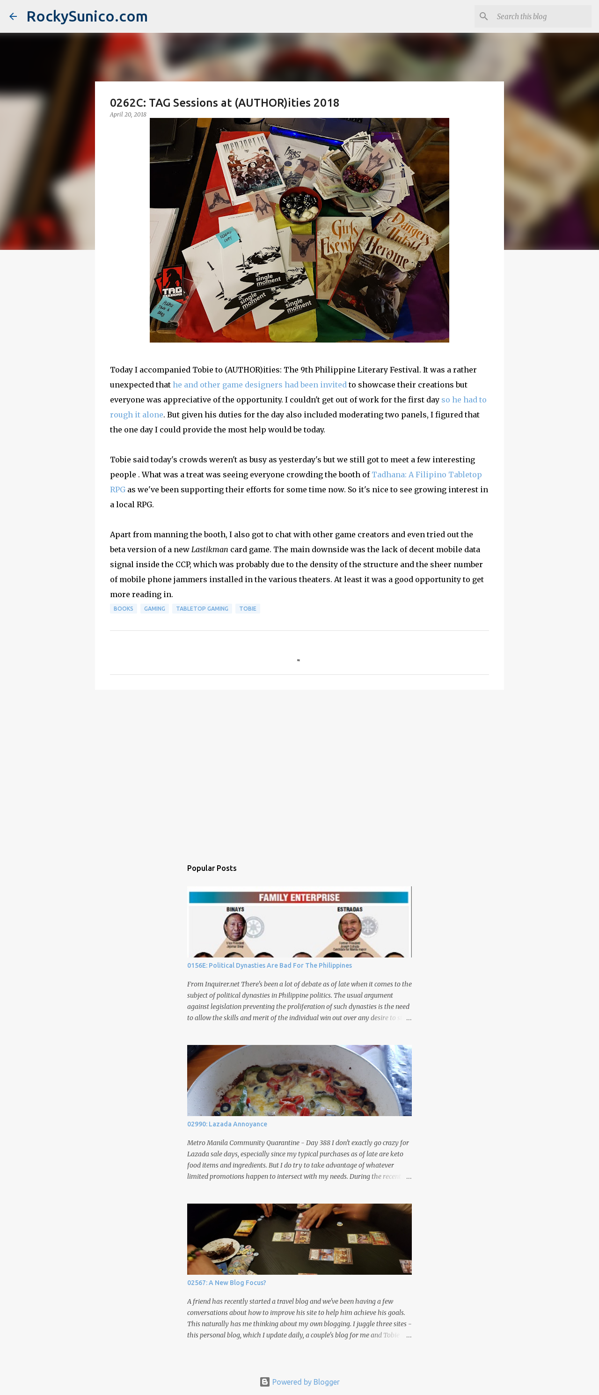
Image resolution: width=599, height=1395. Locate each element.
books (123, 609)
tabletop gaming (202, 609)
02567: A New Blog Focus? (226, 1282)
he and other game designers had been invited (260, 384)
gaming (154, 609)
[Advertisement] (299, 769)
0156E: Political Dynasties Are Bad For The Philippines (269, 965)
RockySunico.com (87, 15)
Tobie (247, 609)
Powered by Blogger (299, 1382)
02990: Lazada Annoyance (227, 1124)
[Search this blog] (542, 16)
